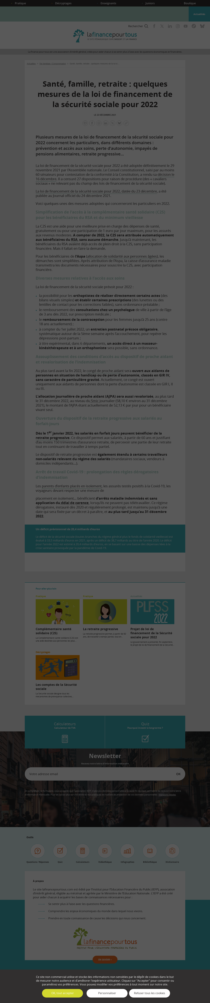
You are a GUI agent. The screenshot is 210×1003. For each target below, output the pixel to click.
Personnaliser (107, 993)
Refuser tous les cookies (149, 993)
